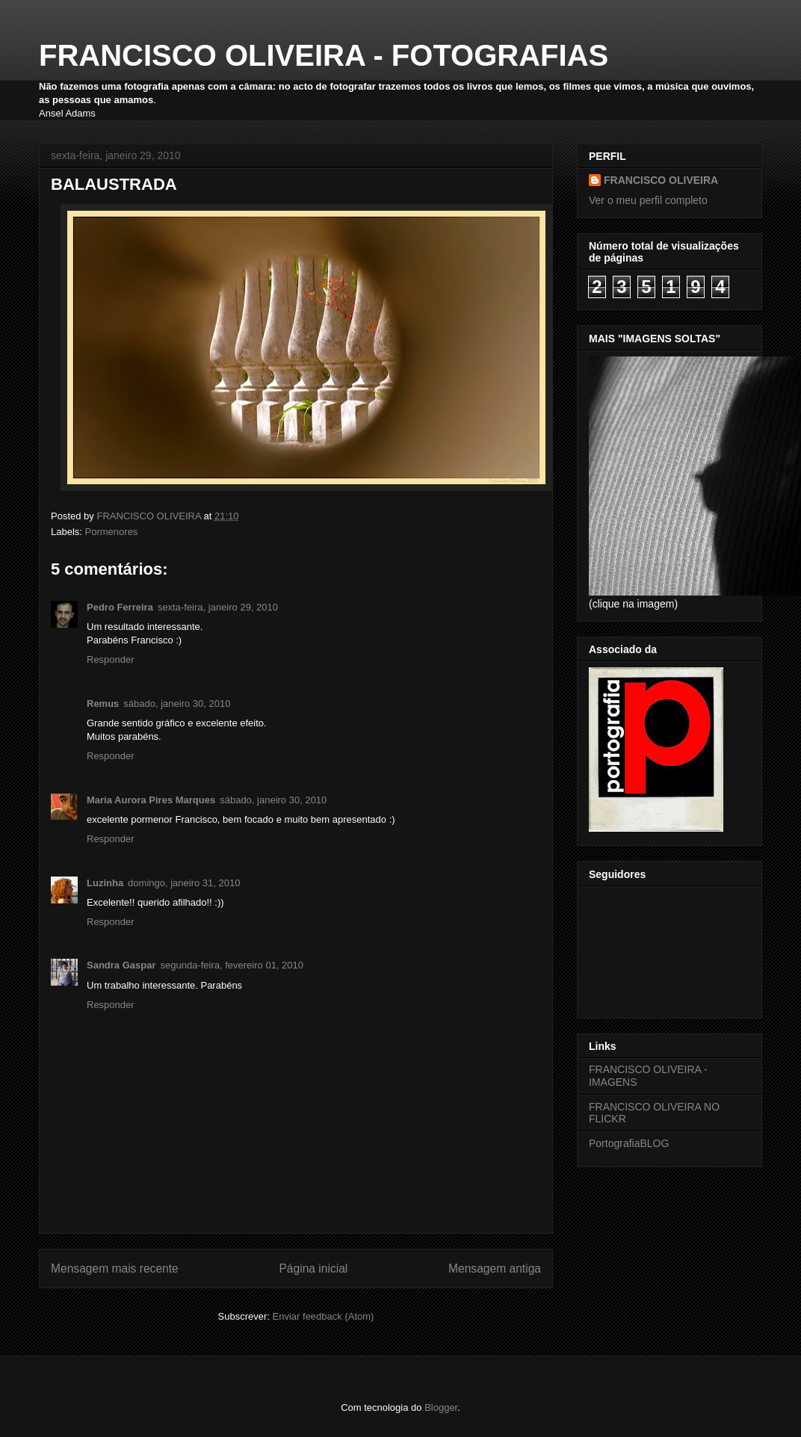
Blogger (440, 1407)
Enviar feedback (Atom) (323, 1316)
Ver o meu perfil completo (648, 200)
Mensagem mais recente (115, 1268)
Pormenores (111, 531)
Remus (103, 703)
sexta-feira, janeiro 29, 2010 (218, 607)
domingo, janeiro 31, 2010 (184, 883)
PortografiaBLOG (629, 1143)
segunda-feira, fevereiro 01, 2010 (232, 965)
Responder (110, 659)
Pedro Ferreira (120, 607)
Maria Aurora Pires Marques (151, 800)
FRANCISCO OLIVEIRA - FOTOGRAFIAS (323, 55)
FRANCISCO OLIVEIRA (661, 180)
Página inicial (313, 1268)
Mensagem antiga (494, 1268)
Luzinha (105, 883)
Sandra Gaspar (121, 965)
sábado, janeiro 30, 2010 (176, 703)
